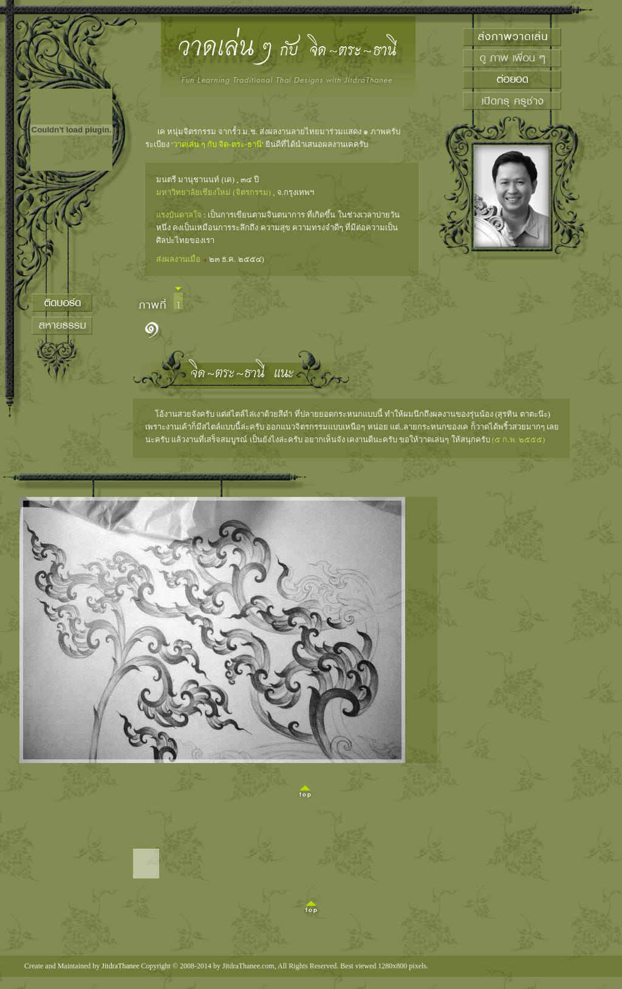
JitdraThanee (120, 966)
